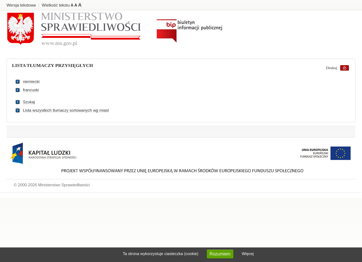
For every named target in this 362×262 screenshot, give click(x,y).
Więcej (248, 253)
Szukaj (29, 102)
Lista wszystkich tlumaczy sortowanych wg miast (66, 110)
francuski (31, 90)
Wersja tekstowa (21, 5)
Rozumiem (220, 254)
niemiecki (31, 81)
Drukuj (331, 68)
